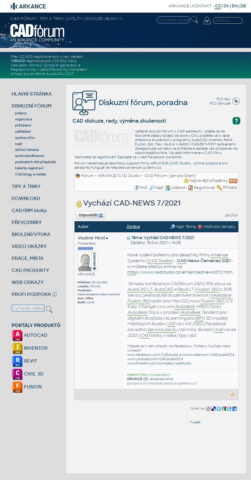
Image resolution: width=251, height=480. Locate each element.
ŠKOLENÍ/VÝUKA (31, 234)
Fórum (87, 175)
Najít (156, 187)
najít (18, 144)
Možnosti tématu (216, 226)
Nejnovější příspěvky (209, 180)
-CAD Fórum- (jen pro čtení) (170, 175)
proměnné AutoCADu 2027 (50, 74)
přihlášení (23, 125)
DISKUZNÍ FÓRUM (32, 106)
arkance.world (161, 379)
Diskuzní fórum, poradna (130, 102)
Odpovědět (90, 215)
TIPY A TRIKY (26, 186)
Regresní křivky (23, 69)
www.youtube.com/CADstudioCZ (153, 359)
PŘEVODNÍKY (27, 222)
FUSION (27, 387)
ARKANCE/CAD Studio (119, 175)
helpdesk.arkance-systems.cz (135, 167)
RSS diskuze (220, 103)
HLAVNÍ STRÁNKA (32, 94)
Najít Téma (183, 226)
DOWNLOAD (26, 198)
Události (175, 187)
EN (234, 6)
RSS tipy (223, 99)
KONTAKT (201, 6)
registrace (23, 119)
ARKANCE (178, 6)
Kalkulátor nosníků (26, 65)
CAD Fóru (213, 153)
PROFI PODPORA (31, 294)
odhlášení (23, 131)
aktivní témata (27, 150)
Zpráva (133, 226)
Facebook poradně (164, 157)
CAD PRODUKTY (30, 270)
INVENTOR (30, 348)
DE (243, 6)
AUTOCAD (29, 335)
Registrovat (204, 187)
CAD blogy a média (30, 174)
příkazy (17, 74)
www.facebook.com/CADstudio (152, 355)
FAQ (144, 187)
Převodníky (58, 69)
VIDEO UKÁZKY (29, 246)
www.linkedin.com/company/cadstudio (159, 363)
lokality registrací (29, 168)
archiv (231, 215)
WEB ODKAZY (28, 282)
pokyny (21, 113)
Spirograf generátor (60, 65)
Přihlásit (230, 187)
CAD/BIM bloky (29, 210)
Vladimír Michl (93, 238)
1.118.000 (18, 61)
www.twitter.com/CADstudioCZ (207, 355)
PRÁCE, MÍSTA (28, 258)
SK (226, 6)
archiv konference (29, 156)
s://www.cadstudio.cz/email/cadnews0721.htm (180, 272)
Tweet (195, 422)
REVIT (24, 361)
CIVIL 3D (28, 374)
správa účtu (25, 138)
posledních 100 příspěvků (35, 162)
